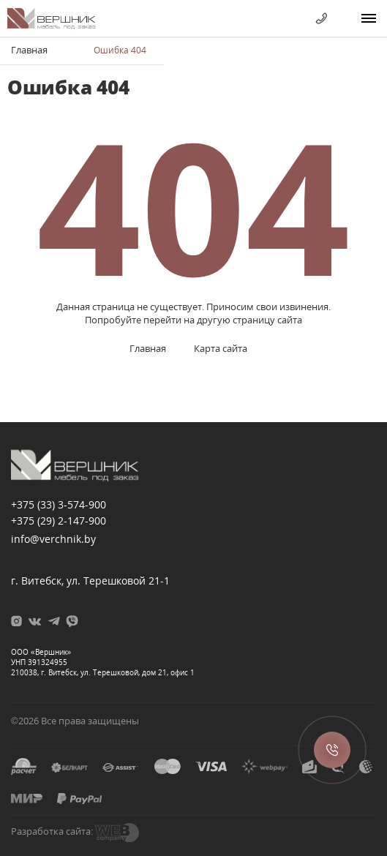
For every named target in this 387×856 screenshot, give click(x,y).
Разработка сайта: (52, 831)
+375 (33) (58, 504)
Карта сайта (220, 348)
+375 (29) (58, 521)
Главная (29, 49)
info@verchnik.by (53, 539)
